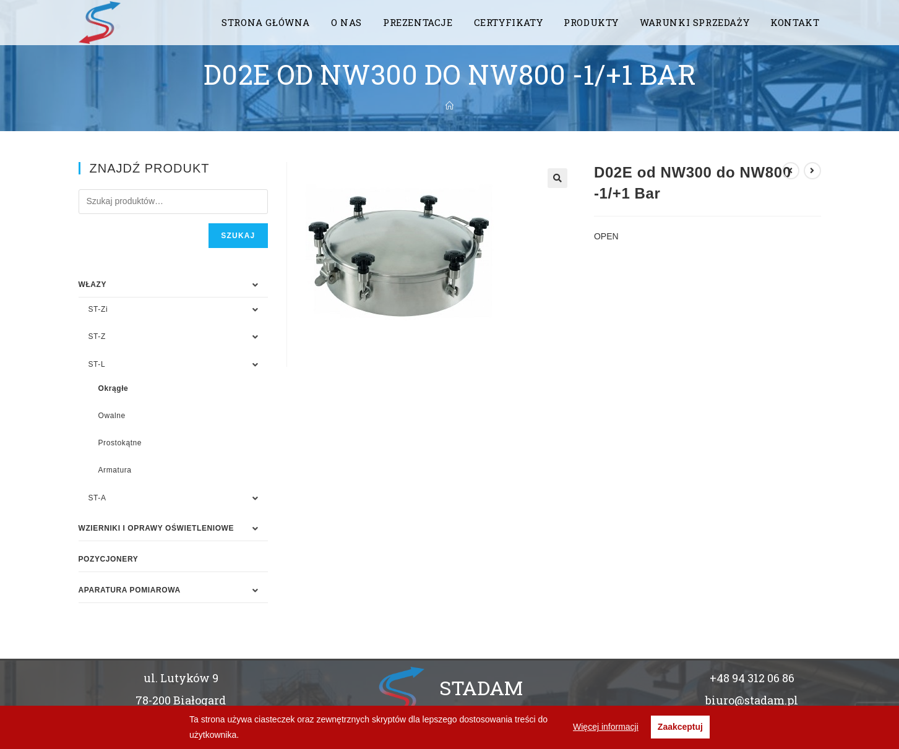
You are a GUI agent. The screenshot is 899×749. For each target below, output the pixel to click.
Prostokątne (120, 443)
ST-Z (97, 336)
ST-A (97, 498)
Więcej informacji (606, 727)
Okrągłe (113, 388)
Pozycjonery (109, 559)
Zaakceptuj (680, 727)
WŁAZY (93, 284)
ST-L (97, 364)
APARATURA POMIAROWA (130, 590)
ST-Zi (98, 309)
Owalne (112, 415)
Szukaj (238, 235)
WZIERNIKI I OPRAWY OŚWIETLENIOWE (156, 528)
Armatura (115, 470)
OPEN (606, 236)
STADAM (481, 687)
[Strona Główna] (449, 105)
